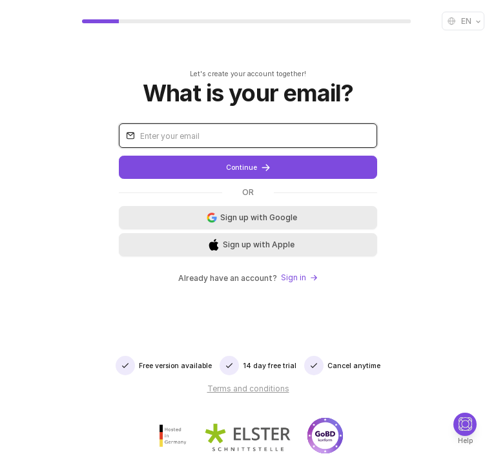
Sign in (299, 277)
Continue (248, 167)
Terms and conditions (248, 388)
